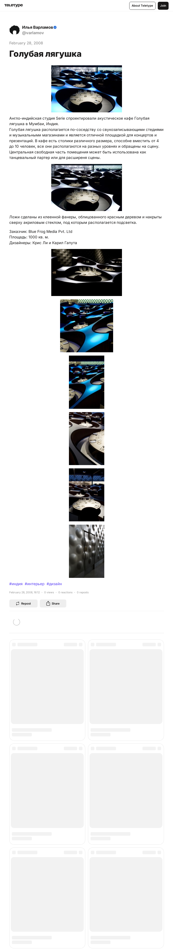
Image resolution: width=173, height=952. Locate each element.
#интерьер (34, 584)
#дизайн (54, 584)
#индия (16, 584)
